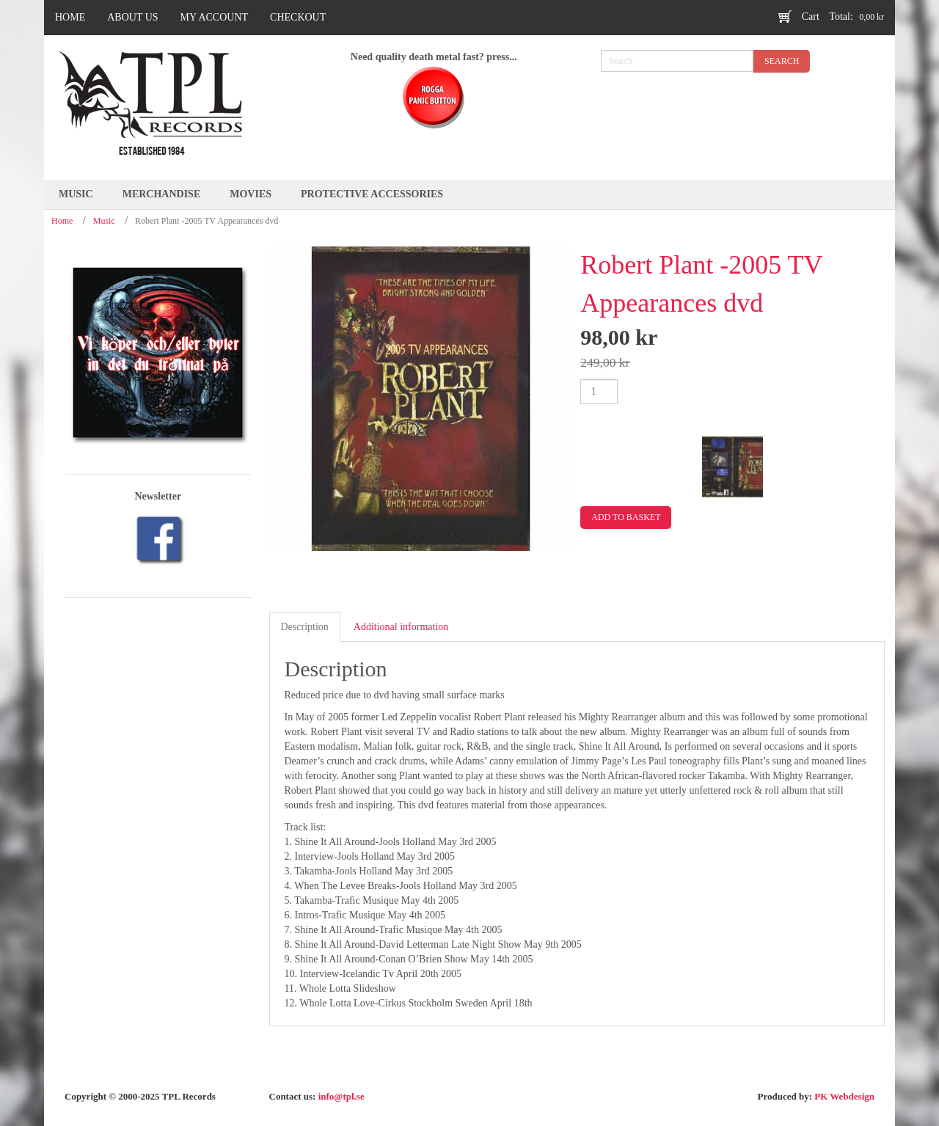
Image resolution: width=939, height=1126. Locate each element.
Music (104, 221)
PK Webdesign (844, 1096)
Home (62, 221)
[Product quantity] (599, 391)
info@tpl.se (341, 1096)
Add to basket (625, 517)
